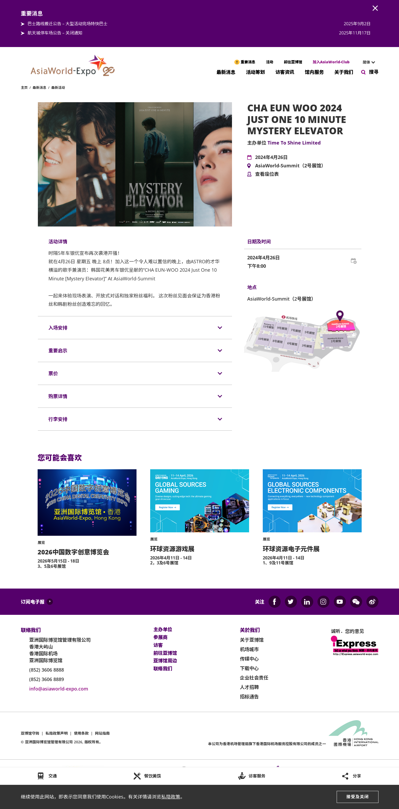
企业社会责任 (254, 677)
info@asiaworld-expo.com (58, 689)
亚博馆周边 (165, 660)
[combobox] (366, 62)
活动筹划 (255, 71)
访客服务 (257, 776)
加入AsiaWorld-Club (331, 61)
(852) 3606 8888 (46, 670)
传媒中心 (249, 659)
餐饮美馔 (152, 776)
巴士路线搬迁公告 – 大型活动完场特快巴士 (68, 24)
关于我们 (343, 71)
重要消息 (248, 61)
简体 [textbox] (366, 62)
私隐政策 (170, 796)
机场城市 (249, 649)
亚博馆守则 (30, 733)
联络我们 (162, 668)
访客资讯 (284, 71)
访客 (158, 645)
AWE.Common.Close (375, 8)
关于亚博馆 (252, 640)
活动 (269, 61)
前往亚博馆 (293, 61)
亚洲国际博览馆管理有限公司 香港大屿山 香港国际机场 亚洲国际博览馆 (60, 650)
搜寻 (373, 72)
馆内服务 (314, 71)
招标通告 (249, 696)
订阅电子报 (32, 601)
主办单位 (162, 629)
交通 (52, 776)
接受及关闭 (357, 797)
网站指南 (102, 733)
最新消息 (225, 71)
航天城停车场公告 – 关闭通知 (55, 33)
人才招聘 (249, 687)
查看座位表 (267, 174)
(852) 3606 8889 (46, 679)
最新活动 (58, 87)
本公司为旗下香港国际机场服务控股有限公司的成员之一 (267, 743)
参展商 (160, 637)
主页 (24, 87)
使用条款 (81, 733)
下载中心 (249, 668)
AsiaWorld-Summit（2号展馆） (290, 165)
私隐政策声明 (57, 733)
